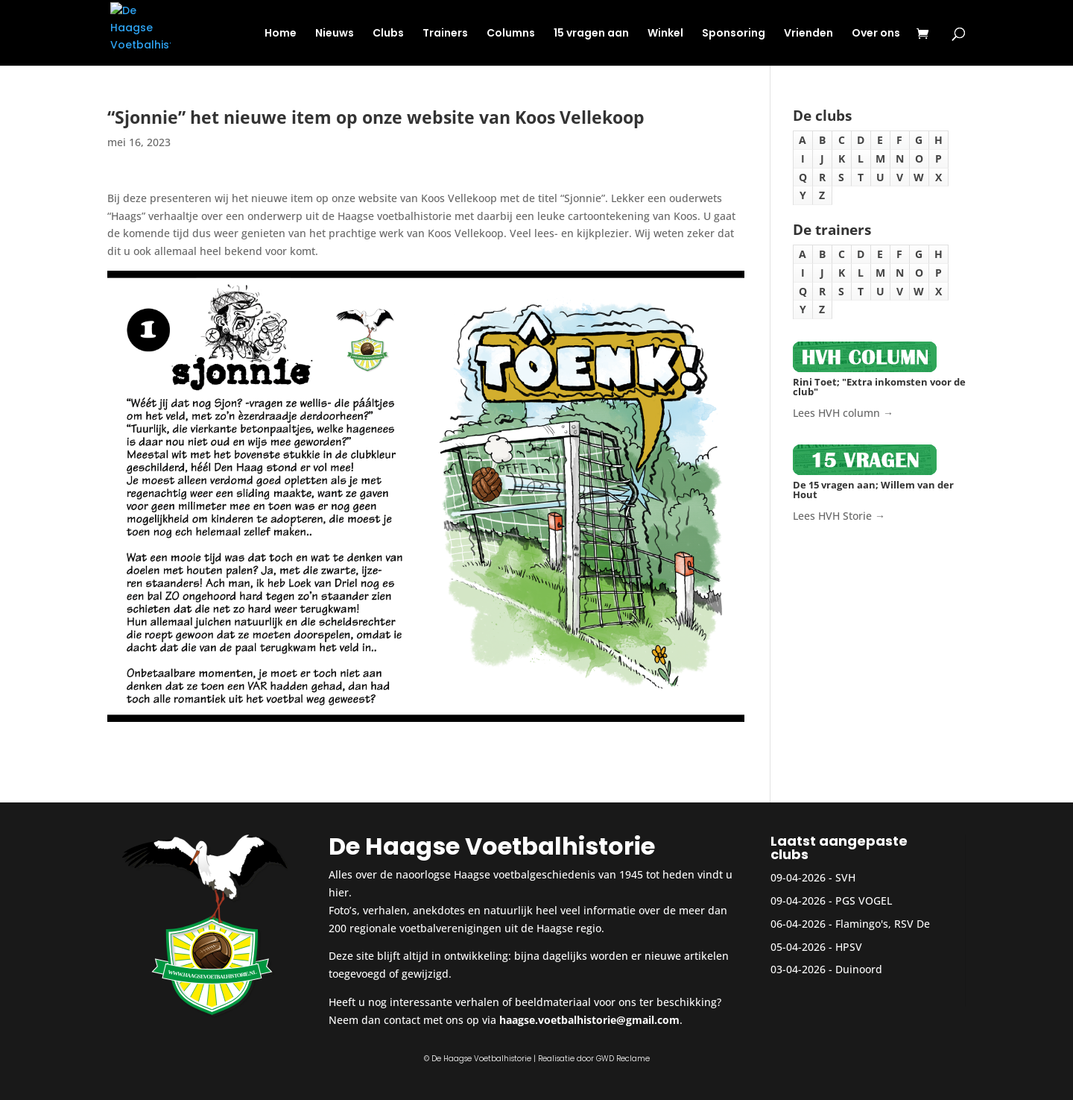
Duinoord (858, 969)
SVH (845, 877)
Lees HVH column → (843, 413)
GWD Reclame (623, 1058)
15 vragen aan (591, 34)
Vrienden (808, 34)
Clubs (388, 34)
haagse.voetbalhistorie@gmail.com (589, 1020)
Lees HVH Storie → (839, 516)
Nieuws (334, 34)
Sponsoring (733, 34)
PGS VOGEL (863, 900)
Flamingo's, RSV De (882, 924)
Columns (511, 34)
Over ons (876, 34)
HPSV (848, 947)
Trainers (445, 34)
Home (281, 34)
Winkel (665, 34)
